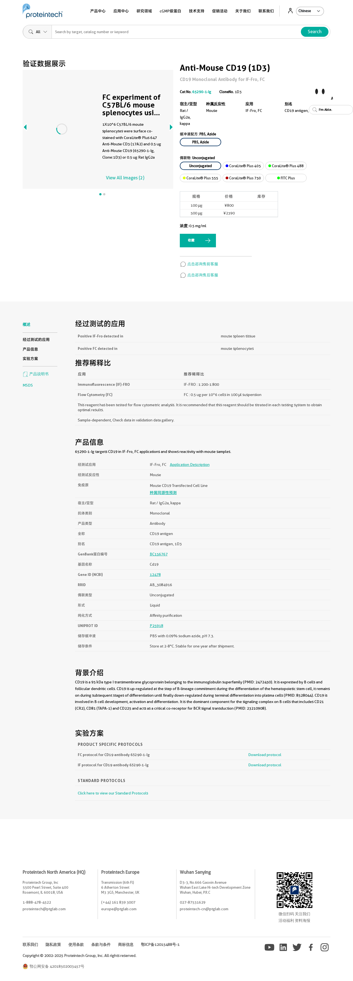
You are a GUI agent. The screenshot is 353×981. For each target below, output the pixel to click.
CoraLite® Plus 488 (286, 166)
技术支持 (196, 11)
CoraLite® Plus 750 (243, 178)
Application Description (190, 464)
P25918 (156, 625)
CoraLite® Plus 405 (243, 166)
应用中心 (121, 11)
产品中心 (98, 11)
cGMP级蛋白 (170, 11)
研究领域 (144, 11)
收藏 (191, 240)
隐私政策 (53, 944)
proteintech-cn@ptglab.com (204, 909)
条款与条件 (101, 944)
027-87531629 (192, 902)
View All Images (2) (125, 177)
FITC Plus (286, 178)
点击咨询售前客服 (199, 264)
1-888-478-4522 (37, 902)
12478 (155, 574)
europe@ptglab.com (119, 909)
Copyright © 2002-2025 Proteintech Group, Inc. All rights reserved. (79, 955)
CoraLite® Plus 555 (200, 178)
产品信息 (30, 349)
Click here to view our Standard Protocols (113, 793)
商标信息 (125, 944)
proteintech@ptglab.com (44, 909)
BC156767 (159, 554)
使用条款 (76, 944)
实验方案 (30, 358)
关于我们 (243, 11)
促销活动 (220, 11)
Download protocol (264, 754)
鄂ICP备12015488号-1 (160, 944)
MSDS (28, 385)
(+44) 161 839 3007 (118, 902)
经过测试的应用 (36, 339)
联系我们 (266, 11)
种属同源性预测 (163, 492)
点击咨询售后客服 (199, 275)
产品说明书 (36, 374)
